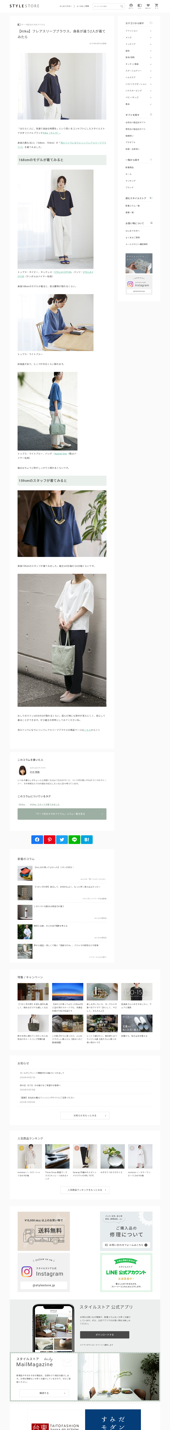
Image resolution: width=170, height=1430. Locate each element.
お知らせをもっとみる (85, 1117)
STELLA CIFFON (62, 272)
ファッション (132, 31)
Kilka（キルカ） (51, 133)
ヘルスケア (131, 77)
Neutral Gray (60, 453)
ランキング (131, 181)
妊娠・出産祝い (133, 149)
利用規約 (13, 1419)
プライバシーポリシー (27, 1419)
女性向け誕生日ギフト (136, 122)
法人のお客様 (48, 1413)
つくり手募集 (63, 1413)
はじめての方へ (66, 6)
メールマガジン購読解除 (137, 244)
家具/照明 (130, 57)
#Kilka (21, 804)
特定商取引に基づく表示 (87, 1419)
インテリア (131, 44)
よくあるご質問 (83, 6)
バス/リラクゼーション (136, 84)
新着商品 (130, 167)
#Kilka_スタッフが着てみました (42, 804)
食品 (128, 104)
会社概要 (102, 1419)
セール (129, 174)
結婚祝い (130, 136)
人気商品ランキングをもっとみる (85, 1191)
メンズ (129, 37)
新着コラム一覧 (133, 206)
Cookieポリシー (69, 1419)
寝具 (128, 51)
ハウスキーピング (134, 91)
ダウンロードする (105, 1280)
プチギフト (131, 142)
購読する (44, 1338)
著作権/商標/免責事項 (19, 1423)
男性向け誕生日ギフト (136, 129)
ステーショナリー (134, 71)
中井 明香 (35, 772)
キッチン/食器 (132, 64)
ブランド (130, 187)
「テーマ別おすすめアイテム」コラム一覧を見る (62, 821)
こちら (87, 730)
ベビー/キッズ (132, 97)
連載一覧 (130, 212)
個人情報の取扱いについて (50, 1419)
